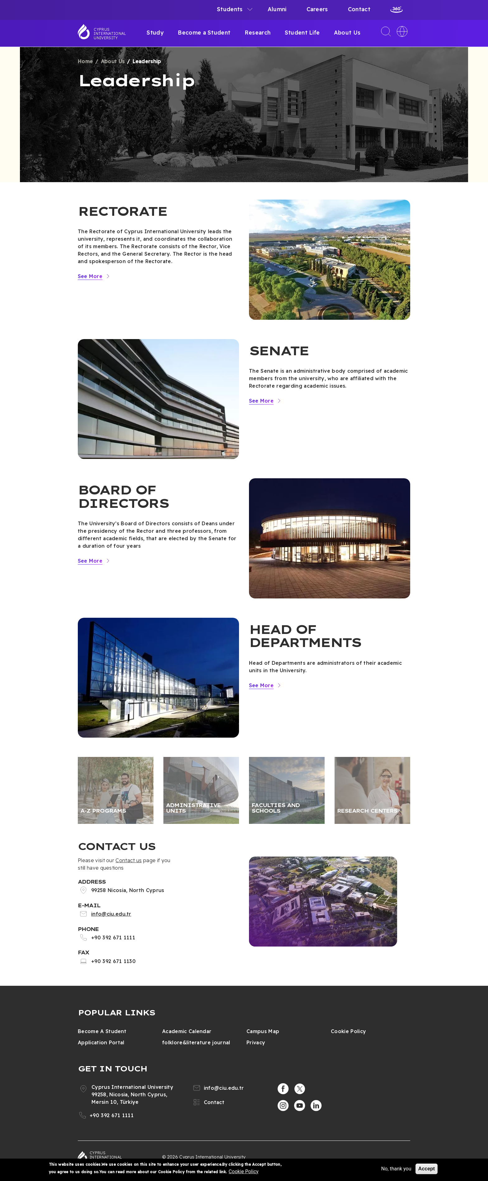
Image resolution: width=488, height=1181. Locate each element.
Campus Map (262, 1031)
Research (258, 32)
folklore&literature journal (196, 1042)
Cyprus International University (110, 33)
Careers (317, 9)
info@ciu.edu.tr (111, 914)
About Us (347, 32)
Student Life (302, 32)
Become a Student (204, 32)
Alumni (277, 9)
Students (230, 9)
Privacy (255, 1042)
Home (85, 61)
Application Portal (101, 1042)
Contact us (128, 860)
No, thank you (396, 1169)
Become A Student (102, 1031)
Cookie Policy (348, 1031)
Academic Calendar (186, 1031)
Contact (359, 9)
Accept (426, 1168)
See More (90, 276)
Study (155, 32)
